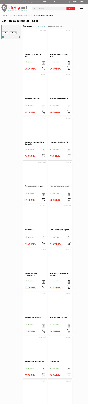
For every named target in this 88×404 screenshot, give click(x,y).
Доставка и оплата (39, 394)
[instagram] (13, 401)
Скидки (6, 391)
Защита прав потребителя (41, 389)
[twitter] (8, 401)
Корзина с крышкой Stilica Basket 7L (75, 189)
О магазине (36, 383)
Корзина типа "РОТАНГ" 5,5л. (30, 56)
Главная (4, 15)
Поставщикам (37, 397)
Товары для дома (24, 15)
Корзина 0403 (30, 322)
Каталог (12, 15)
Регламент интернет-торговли (43, 386)
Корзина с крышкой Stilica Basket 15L (53, 278)
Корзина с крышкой (75, 55)
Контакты (7, 383)
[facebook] (2, 401)
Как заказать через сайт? (41, 391)
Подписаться (80, 356)
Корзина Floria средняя (51, 234)
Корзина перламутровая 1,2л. (54, 56)
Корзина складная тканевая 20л (53, 189)
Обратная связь (66, 391)
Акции (6, 389)
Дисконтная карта (67, 383)
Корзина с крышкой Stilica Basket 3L (53, 100)
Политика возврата (68, 389)
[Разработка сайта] (84, 400)
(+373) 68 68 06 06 (80, 2)
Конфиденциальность (68, 386)
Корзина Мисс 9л (52, 322)
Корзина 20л (29, 277)
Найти (71, 8)
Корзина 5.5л (72, 144)
